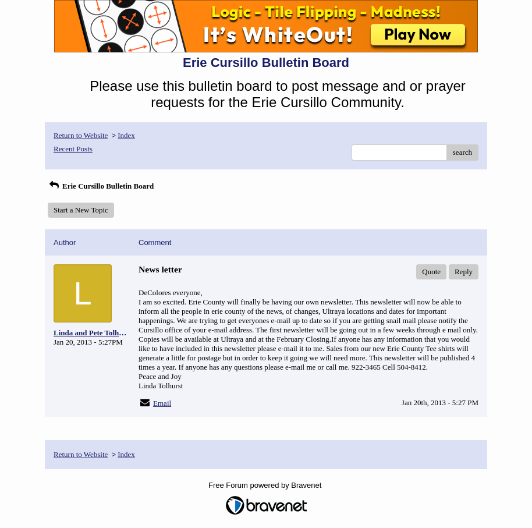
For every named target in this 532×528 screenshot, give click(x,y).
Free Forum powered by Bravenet (266, 485)
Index (126, 135)
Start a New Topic (81, 209)
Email (162, 403)
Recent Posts (73, 148)
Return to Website (81, 135)
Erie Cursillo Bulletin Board (101, 186)
